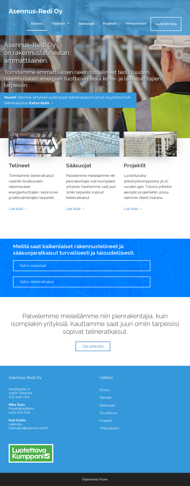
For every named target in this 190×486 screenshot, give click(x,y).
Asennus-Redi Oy (36, 11)
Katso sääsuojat (33, 265)
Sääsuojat (86, 24)
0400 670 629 (166, 24)
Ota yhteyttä (93, 346)
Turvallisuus (108, 413)
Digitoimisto (90, 479)
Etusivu (37, 24)
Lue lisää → (18, 208)
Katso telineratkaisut (37, 282)
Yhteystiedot (135, 24)
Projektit (110, 24)
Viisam (103, 479)
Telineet (62, 23)
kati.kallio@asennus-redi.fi (28, 428)
